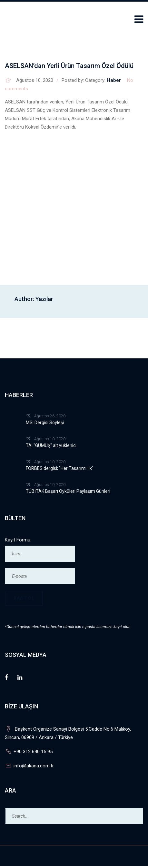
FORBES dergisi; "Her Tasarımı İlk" (60, 468)
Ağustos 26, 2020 (49, 416)
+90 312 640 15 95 (33, 751)
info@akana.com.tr (34, 766)
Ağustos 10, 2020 (34, 80)
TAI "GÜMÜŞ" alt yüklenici (51, 445)
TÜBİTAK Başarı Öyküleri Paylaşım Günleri (68, 491)
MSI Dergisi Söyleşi (45, 422)
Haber (114, 80)
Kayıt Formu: (18, 540)
